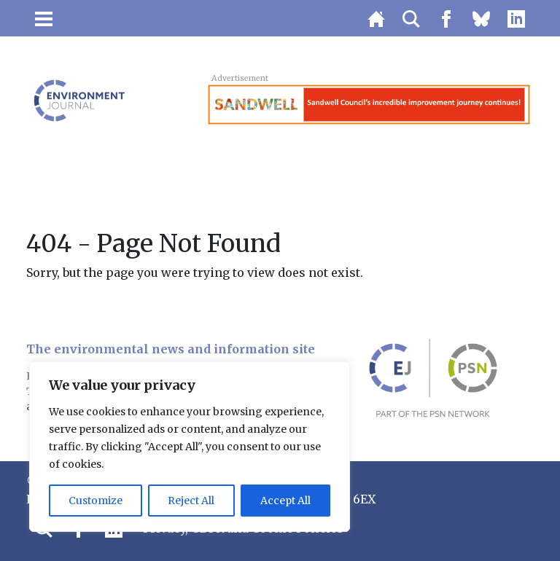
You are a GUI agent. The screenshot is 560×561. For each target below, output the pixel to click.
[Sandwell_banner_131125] (369, 103)
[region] (189, 446)
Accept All (285, 500)
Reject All (191, 500)
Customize (95, 500)
